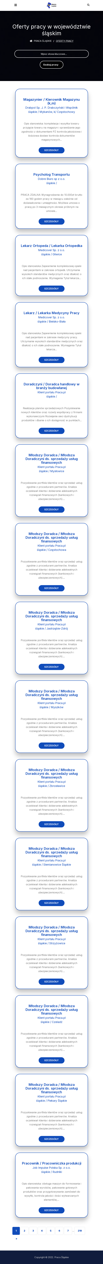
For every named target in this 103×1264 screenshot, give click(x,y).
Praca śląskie (41, 40)
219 (80, 1230)
